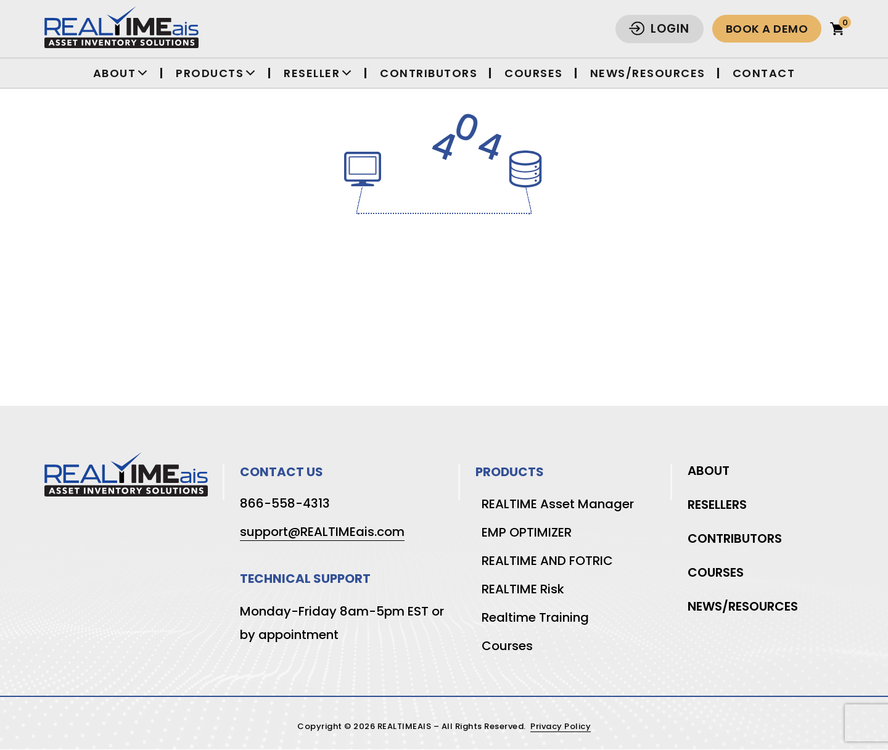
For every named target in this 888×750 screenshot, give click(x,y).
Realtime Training (535, 617)
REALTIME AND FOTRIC (547, 560)
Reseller (312, 73)
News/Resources (647, 73)
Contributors (428, 73)
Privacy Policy (560, 727)
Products (210, 73)
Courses (533, 73)
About (114, 73)
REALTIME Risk (523, 589)
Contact (764, 73)
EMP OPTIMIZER (527, 532)
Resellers (717, 504)
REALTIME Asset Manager (558, 504)
